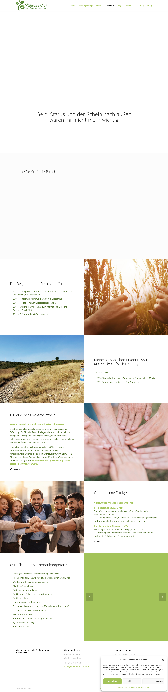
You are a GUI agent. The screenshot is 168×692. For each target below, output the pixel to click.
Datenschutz (135, 687)
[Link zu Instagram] (144, 5)
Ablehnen (132, 681)
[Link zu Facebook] (140, 5)
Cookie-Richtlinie (124, 687)
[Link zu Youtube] (148, 5)
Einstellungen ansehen (153, 681)
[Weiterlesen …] (15, 469)
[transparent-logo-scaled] (31, 5)
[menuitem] (72, 5)
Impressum (145, 687)
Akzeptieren (112, 681)
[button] (163, 659)
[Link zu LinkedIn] (151, 5)
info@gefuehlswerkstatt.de (76, 666)
